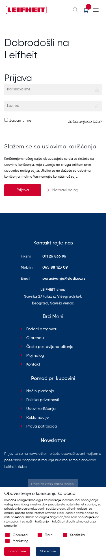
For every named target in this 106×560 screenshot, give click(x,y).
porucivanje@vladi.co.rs (64, 279)
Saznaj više (17, 551)
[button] (85, 10)
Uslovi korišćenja (41, 409)
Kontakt (33, 364)
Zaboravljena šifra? (85, 122)
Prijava (23, 190)
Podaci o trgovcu (41, 329)
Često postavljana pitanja (49, 347)
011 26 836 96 (54, 256)
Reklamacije (37, 418)
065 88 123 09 (55, 267)
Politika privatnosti (42, 400)
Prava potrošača (41, 426)
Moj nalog (35, 356)
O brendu (35, 338)
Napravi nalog (65, 190)
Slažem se (48, 551)
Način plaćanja (40, 391)
